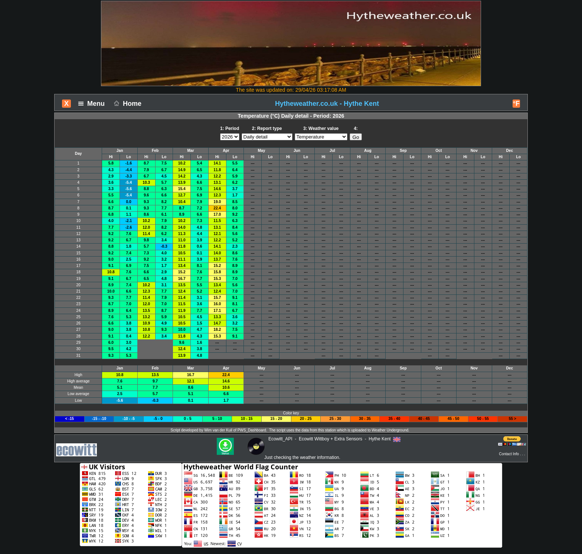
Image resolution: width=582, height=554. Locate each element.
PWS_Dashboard (252, 430)
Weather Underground (390, 430)
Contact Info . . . (512, 454)
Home (126, 103)
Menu (93, 103)
